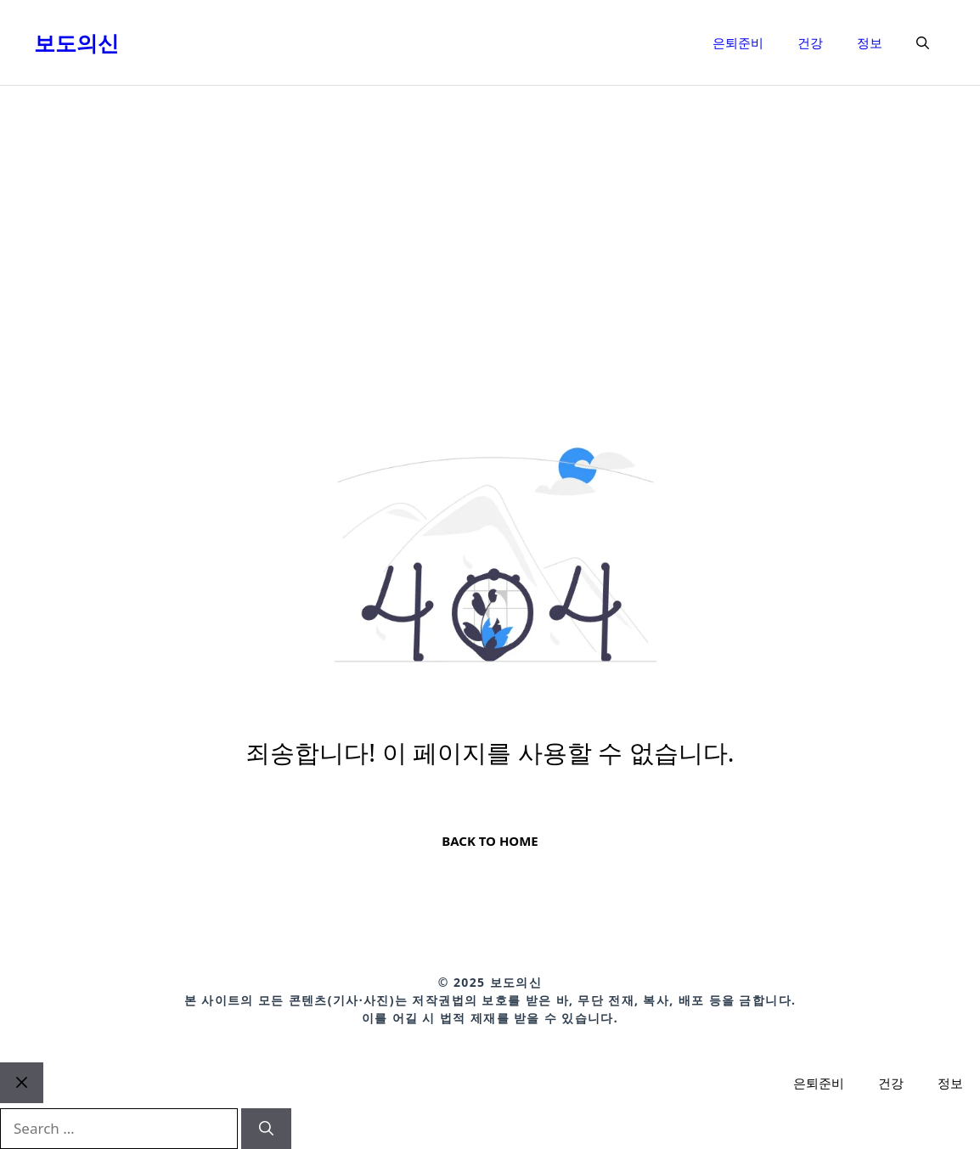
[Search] (266, 1128)
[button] (922, 42)
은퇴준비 (737, 42)
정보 (869, 42)
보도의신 (76, 42)
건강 (810, 42)
